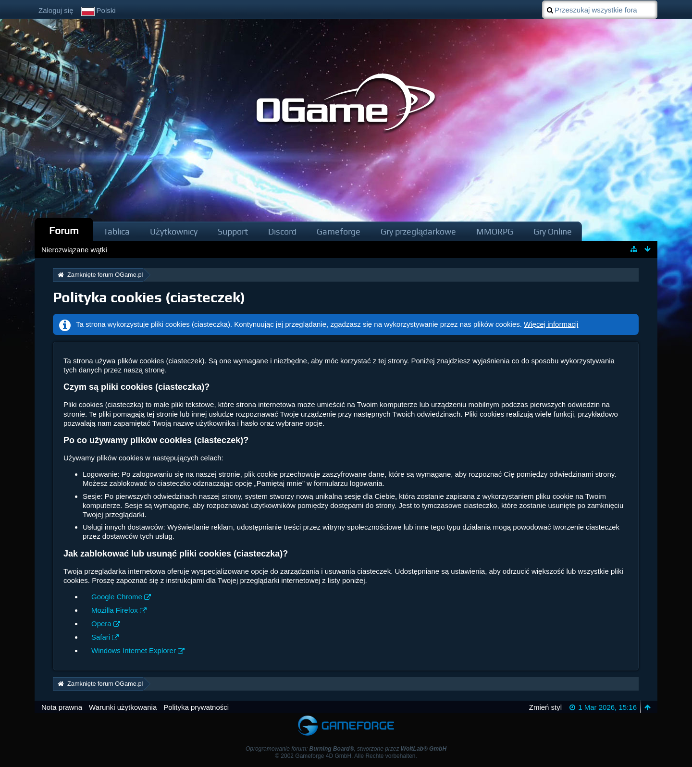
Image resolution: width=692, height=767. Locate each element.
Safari (100, 637)
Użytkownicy (174, 231)
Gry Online (552, 231)
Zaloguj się (56, 10)
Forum (64, 230)
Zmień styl (545, 707)
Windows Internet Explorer (133, 650)
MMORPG (494, 231)
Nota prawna (61, 707)
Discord (282, 231)
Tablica (116, 231)
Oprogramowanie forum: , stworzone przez (346, 748)
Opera (101, 623)
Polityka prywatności (196, 707)
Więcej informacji (551, 324)
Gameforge (338, 231)
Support (233, 231)
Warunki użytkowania (123, 707)
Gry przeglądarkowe (418, 231)
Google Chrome (116, 597)
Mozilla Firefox (114, 610)
